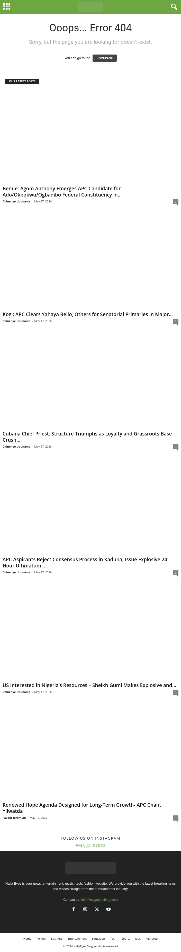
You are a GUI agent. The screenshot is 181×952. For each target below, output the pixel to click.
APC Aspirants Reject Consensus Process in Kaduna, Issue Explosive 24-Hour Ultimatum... (86, 562)
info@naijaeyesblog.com (99, 900)
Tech (113, 938)
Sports (126, 938)
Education (98, 938)
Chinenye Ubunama (16, 201)
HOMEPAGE (104, 58)
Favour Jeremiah (14, 818)
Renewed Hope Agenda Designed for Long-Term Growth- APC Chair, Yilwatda (82, 808)
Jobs (138, 938)
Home (27, 938)
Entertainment (77, 938)
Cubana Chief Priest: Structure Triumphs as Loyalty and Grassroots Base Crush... (87, 436)
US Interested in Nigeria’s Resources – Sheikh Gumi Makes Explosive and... (89, 685)
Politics (41, 938)
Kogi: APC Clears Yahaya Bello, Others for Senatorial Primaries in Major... (88, 314)
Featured (152, 938)
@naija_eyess (90, 845)
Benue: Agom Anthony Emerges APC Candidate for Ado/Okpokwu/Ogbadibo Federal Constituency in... (62, 191)
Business (56, 938)
